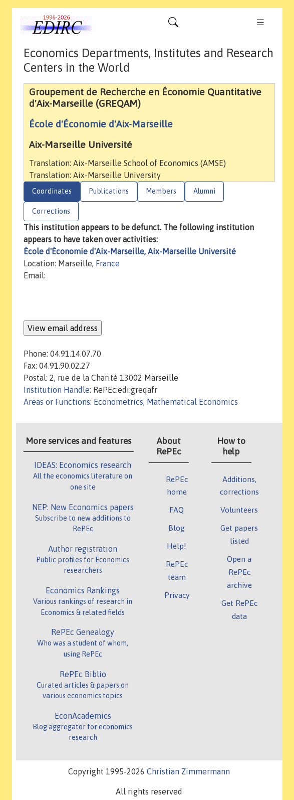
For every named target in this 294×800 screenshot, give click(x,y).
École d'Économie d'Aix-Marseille (101, 123)
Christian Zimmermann (188, 771)
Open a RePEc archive (239, 571)
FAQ (176, 509)
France (108, 263)
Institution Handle (57, 389)
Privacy (176, 594)
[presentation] (100, 301)
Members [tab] (161, 191)
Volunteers (239, 509)
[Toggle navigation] (173, 25)
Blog (176, 527)
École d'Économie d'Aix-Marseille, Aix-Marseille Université (130, 251)
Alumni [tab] (204, 191)
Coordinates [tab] (52, 191)
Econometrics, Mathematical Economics (166, 401)
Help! (176, 545)
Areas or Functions (57, 401)
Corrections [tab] (51, 211)
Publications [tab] (109, 191)
